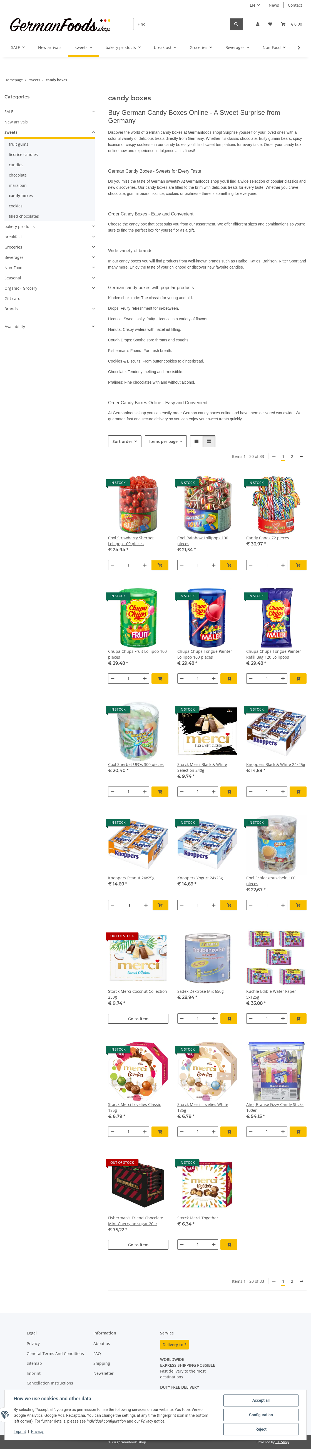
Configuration (261, 1415)
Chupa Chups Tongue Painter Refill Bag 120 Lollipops (273, 654)
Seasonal (12, 278)
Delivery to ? (174, 1344)
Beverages (14, 257)
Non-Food (13, 267)
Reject (261, 1429)
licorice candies (23, 154)
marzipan (18, 185)
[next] (302, 456)
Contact (295, 5)
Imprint (20, 1432)
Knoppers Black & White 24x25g (275, 764)
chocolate (18, 175)
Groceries (13, 247)
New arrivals (16, 122)
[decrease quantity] (112, 565)
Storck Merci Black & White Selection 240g (202, 767)
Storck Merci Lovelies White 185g (202, 1107)
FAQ (97, 1353)
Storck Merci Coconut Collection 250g (137, 994)
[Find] (181, 24)
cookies (16, 206)
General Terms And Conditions (55, 1353)
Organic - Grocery (20, 288)
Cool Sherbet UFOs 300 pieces (136, 764)
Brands (11, 308)
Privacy (37, 1432)
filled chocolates (24, 216)
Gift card (12, 298)
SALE (8, 111)
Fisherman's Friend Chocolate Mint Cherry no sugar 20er (135, 1220)
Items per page (163, 441)
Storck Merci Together (197, 1217)
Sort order (122, 441)
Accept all (261, 1400)
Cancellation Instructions (50, 1383)
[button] (258, 24)
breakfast (13, 236)
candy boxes (21, 195)
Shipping (101, 1363)
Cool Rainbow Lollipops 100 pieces (202, 540)
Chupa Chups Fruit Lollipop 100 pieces (137, 654)
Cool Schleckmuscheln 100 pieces (270, 880)
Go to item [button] (138, 1018)
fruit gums (18, 144)
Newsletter (103, 1373)
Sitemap (34, 1363)
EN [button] (252, 5)
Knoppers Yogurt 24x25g (200, 877)
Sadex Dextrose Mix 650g (200, 991)
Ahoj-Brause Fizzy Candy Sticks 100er (274, 1107)
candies (16, 164)
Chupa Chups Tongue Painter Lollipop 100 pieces (204, 654)
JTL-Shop (282, 1442)
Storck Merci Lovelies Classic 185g (134, 1107)
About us (101, 1343)
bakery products (19, 226)
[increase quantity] (145, 565)
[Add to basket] (159, 565)
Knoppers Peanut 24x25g (131, 877)
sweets (11, 132)
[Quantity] (128, 565)
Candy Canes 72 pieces (267, 537)
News (274, 5)
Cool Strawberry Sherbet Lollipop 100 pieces (131, 540)
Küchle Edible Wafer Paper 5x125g (271, 994)
